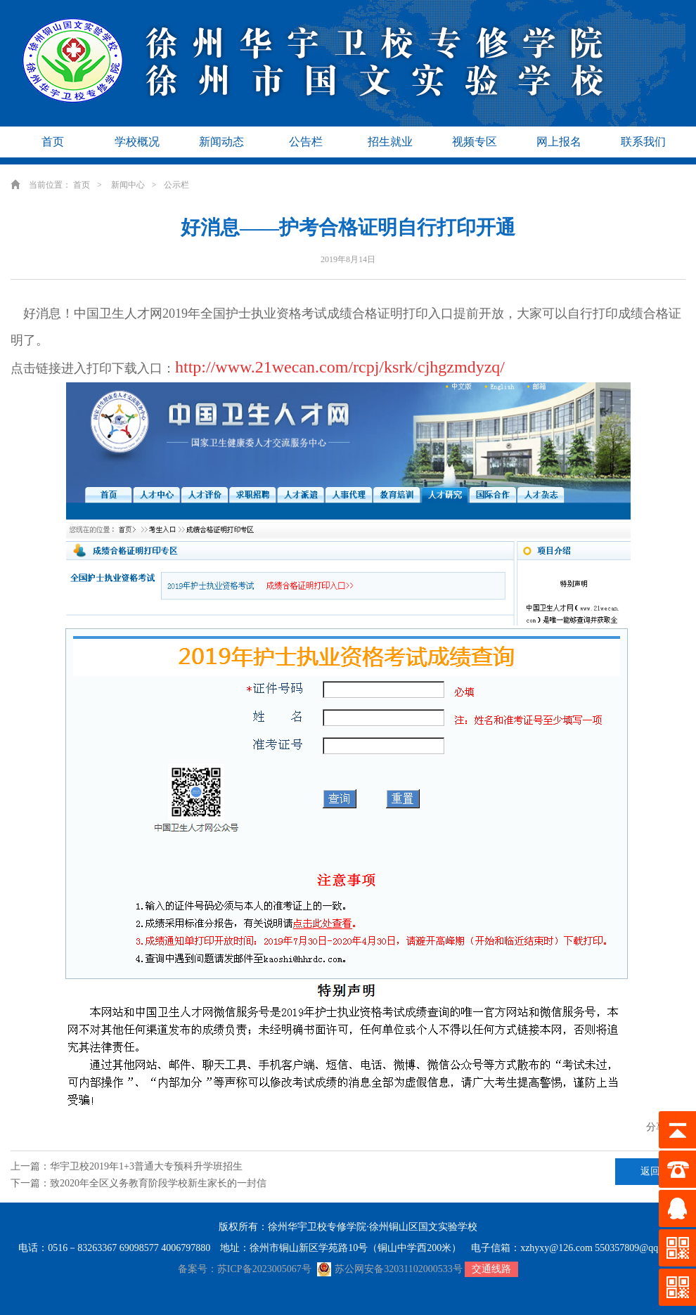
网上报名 (558, 142)
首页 (52, 142)
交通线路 (491, 1269)
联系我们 (643, 142)
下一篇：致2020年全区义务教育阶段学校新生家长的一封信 (138, 1183)
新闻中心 (128, 185)
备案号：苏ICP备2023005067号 (244, 1269)
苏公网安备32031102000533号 (389, 1269)
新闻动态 (221, 142)
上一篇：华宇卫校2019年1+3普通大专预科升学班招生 (127, 1166)
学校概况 (137, 142)
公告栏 (306, 142)
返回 (650, 1171)
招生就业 (390, 142)
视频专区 (474, 142)
